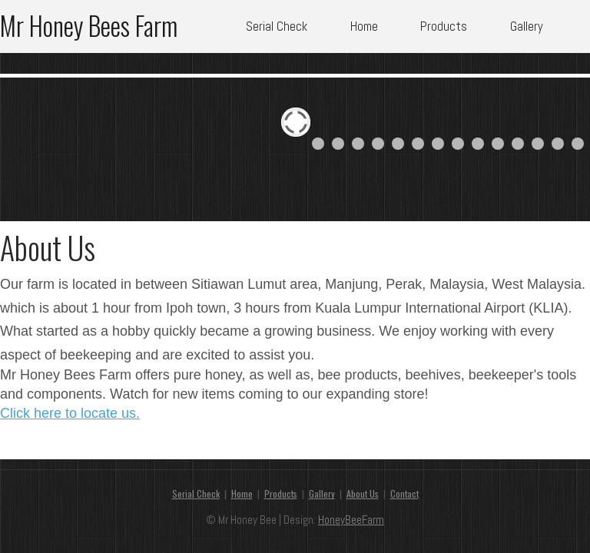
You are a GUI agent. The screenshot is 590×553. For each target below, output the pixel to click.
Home (364, 26)
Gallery (526, 26)
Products (443, 26)
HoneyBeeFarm (351, 519)
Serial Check (276, 26)
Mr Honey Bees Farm (88, 22)
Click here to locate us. (70, 413)
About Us (362, 493)
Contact (404, 493)
